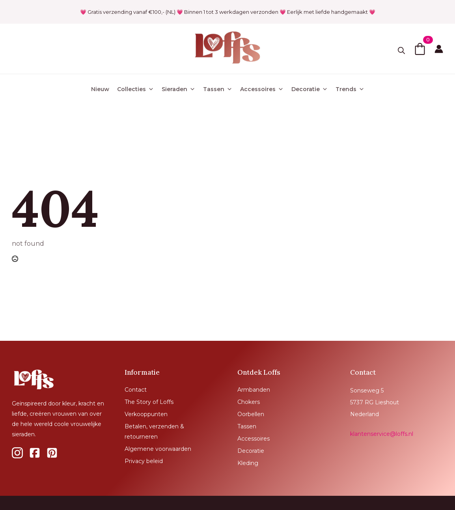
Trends (350, 89)
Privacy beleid (144, 461)
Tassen (217, 89)
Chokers (248, 401)
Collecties (135, 89)
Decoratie (309, 89)
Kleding (247, 463)
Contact (136, 389)
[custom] (17, 452)
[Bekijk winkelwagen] (420, 49)
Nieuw (100, 89)
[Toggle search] (401, 50)
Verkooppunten (146, 414)
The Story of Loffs (149, 401)
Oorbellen (250, 414)
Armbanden (253, 389)
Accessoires (261, 89)
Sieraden (178, 89)
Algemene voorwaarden (158, 448)
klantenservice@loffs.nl (381, 433)
